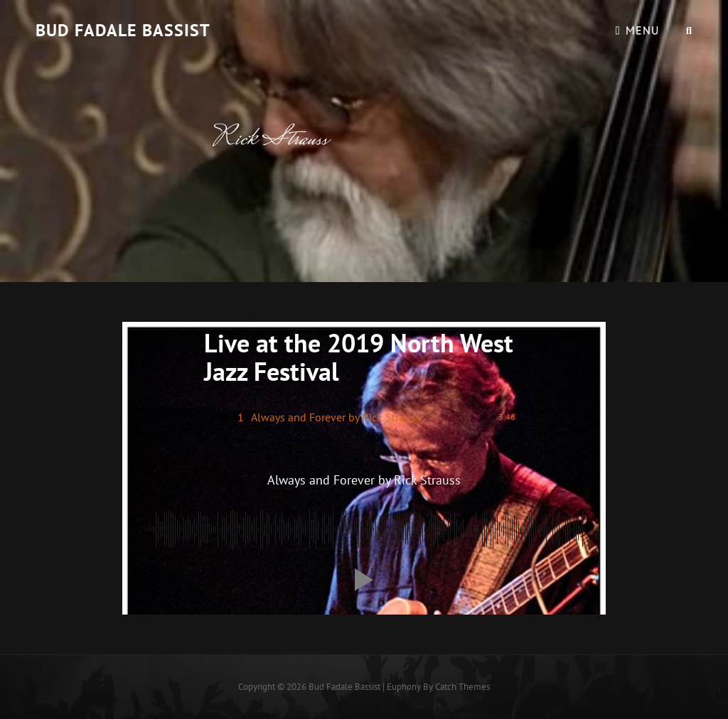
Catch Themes (462, 687)
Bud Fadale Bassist (123, 30)
